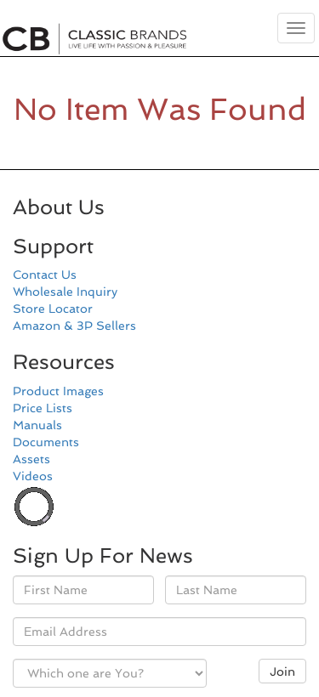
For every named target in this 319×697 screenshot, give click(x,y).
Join (282, 671)
